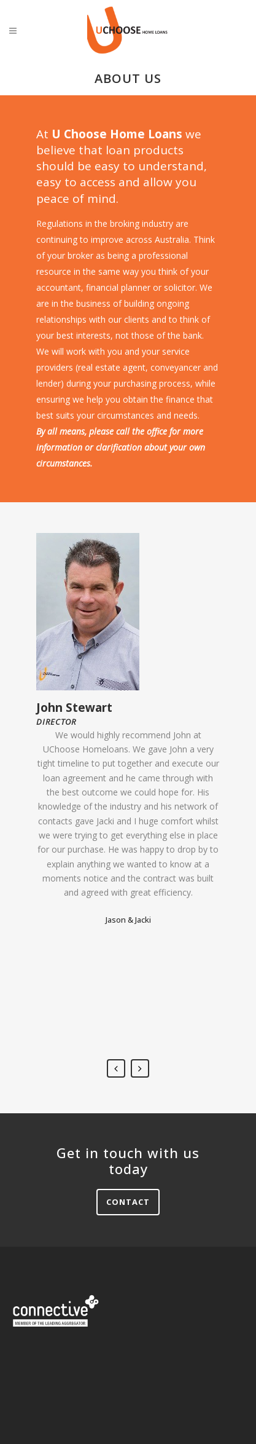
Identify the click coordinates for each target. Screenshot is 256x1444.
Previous (116, 1068)
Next (140, 1068)
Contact (128, 1201)
